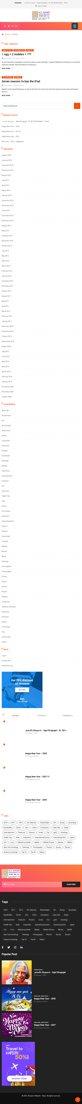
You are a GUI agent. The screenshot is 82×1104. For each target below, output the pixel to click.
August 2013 (6, 226)
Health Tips (7, 50)
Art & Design (6, 425)
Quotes (4, 587)
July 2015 (5, 180)
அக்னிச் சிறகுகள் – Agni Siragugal (50, 972)
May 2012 (5, 256)
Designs (5, 451)
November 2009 (7, 392)
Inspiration (5, 516)
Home (7, 34)
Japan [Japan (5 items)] (72, 837)
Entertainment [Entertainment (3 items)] (9, 832)
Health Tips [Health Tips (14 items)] (8, 837)
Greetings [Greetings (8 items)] (64, 832)
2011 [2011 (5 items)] (13, 823)
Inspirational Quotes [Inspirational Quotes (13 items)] (42, 837)
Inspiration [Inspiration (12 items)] (27, 837)
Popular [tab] (37, 716)
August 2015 (6, 175)
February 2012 (7, 271)
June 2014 (6, 210)
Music (4, 556)
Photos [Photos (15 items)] (49, 847)
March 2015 (6, 190)
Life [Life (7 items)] (5, 842)
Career (4, 436)
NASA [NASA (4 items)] (69, 842)
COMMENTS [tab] (63, 716)
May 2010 (5, 361)
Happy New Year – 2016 (10, 136)
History (4, 506)
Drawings (5, 461)
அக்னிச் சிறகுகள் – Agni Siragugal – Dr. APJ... (46, 730)
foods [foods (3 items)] (41, 832)
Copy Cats (5, 446)
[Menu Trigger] (75, 26)
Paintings (5, 561)
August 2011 (6, 296)
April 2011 (5, 306)
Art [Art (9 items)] (55, 823)
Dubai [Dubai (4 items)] (66, 827)
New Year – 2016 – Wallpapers (13, 141)
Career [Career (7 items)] (18, 827)
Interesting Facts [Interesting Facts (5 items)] (60, 837)
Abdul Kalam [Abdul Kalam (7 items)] (45, 823)
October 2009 (7, 397)
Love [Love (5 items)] (12, 842)
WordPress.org (7, 666)
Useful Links (6, 637)
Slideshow (5, 612)
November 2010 (7, 331)
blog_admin (8, 58)
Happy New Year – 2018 (10, 126)
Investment (6, 536)
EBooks (4, 466)
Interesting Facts (8, 521)
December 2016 (7, 165)
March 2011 (6, 311)
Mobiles (30, 50)
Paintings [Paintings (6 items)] (25, 847)
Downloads (6, 456)
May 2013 (5, 231)
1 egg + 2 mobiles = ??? (16, 54)
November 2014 (7, 205)
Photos (4, 576)
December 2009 (7, 387)
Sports (4, 622)
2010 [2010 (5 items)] (5, 823)
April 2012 (5, 261)
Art (3, 420)
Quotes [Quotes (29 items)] (58, 847)
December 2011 (7, 281)
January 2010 (7, 382)
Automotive (6, 431)
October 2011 (7, 291)
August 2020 (6, 155)
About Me (5, 410)
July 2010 (5, 351)
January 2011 (7, 321)
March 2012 (6, 266)
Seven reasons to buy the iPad (21, 81)
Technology (6, 627)
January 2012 (7, 276)
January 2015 (7, 195)
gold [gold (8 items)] (55, 832)
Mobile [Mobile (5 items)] (37, 842)
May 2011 (5, 301)
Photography (6, 571)
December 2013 (7, 216)
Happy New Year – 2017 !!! (11, 131)
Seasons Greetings (9, 607)
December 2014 (7, 200)
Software (5, 617)
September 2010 (8, 341)
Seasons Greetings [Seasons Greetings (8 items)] (11, 852)
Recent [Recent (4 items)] (67, 847)
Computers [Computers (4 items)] (44, 827)
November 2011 (7, 286)
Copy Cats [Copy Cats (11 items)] (56, 827)
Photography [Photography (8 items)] (38, 847)
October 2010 (7, 336)
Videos (4, 642)
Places (4, 581)
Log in (4, 656)
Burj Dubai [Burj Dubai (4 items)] (72, 823)
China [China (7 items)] (34, 827)
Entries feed (6, 661)
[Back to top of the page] (78, 1099)
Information (19, 50)
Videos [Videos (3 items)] (41, 852)
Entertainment (7, 476)
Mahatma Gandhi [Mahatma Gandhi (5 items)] (24, 842)
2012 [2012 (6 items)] (21, 823)
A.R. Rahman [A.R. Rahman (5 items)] (31, 823)
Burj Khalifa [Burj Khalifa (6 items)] (8, 827)
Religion (5, 597)
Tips (3, 632)
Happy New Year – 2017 (44, 1025)
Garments (5, 491)
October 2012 (7, 246)
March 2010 (6, 372)
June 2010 (6, 356)
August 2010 (6, 346)
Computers (6, 441)
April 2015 (5, 185)
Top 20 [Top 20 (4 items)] (32, 852)
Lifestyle (5, 541)
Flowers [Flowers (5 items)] (32, 832)
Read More (7, 68)
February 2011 (7, 316)
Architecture (6, 415)
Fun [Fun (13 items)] (48, 832)
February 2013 (7, 236)
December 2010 (7, 326)
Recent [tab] (11, 716)
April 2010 (5, 366)
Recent (4, 592)
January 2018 (7, 160)
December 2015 (7, 170)
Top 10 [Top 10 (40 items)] (24, 852)
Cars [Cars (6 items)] (26, 827)
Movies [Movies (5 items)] (60, 842)
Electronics (7, 77)
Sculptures (6, 602)
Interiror (5, 526)
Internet (5, 531)
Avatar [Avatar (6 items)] (62, 823)
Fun (3, 486)
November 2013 (7, 221)
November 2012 (7, 241)
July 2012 (5, 251)
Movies (4, 551)
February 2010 (7, 377)
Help (3, 501)
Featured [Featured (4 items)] (21, 832)
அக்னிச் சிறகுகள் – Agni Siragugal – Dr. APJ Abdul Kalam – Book (46, 3)
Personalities (6, 566)
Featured (5, 481)
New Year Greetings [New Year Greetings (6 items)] (11, 847)
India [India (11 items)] (17, 837)
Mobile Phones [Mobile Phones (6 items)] (48, 842)
